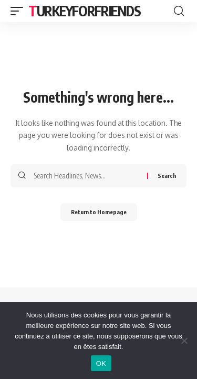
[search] (178, 11)
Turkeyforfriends (84, 10)
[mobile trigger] (19, 11)
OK (101, 363)
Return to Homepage (99, 211)
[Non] (184, 340)
